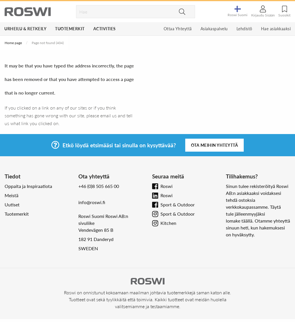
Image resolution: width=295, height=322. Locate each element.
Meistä (11, 195)
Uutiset (12, 204)
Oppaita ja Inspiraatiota (28, 186)
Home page (13, 43)
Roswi (166, 186)
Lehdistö (244, 28)
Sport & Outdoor (177, 204)
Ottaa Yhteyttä (178, 28)
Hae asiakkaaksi (276, 28)
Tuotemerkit (70, 28)
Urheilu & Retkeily (25, 28)
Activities (104, 28)
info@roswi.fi (91, 202)
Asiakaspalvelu (214, 28)
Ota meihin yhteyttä (214, 145)
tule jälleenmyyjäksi (245, 213)
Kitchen (168, 223)
